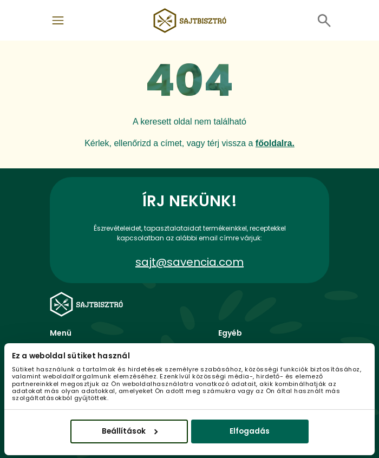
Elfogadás (250, 431)
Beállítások (130, 431)
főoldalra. (275, 143)
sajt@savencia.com (189, 262)
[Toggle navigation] (58, 20)
